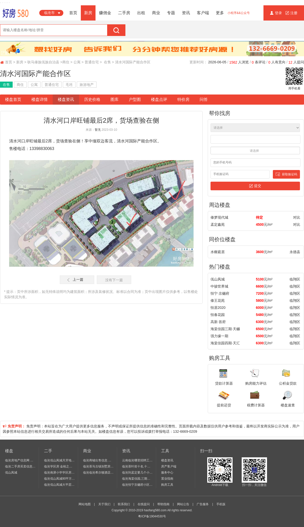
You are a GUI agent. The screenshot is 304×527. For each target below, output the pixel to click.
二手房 (124, 13)
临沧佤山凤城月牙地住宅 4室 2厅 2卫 (59, 460)
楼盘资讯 (66, 99)
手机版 (220, 504)
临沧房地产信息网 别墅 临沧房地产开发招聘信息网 (20, 460)
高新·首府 (218, 322)
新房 (88, 13)
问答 (204, 99)
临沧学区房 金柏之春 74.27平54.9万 (59, 466)
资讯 (186, 13)
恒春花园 (218, 315)
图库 (114, 99)
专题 (171, 13)
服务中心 (167, 472)
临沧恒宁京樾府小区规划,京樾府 (137, 484)
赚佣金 (105, 13)
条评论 (258, 62)
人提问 (296, 62)
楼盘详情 (39, 99)
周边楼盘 (219, 205)
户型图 (135, 99)
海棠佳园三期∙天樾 (225, 329)
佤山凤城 (218, 279)
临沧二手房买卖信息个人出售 (20, 466)
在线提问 (144, 504)
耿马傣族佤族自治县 (43, 62)
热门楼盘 (219, 267)
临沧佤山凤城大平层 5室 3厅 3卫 (59, 484)
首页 (73, 13)
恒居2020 (218, 308)
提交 (255, 186)
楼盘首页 (13, 99)
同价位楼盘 (222, 239)
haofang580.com (155, 510)
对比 (296, 217)
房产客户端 (168, 466)
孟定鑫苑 (218, 224)
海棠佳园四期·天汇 (225, 343)
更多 (220, 13)
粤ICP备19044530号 (152, 516)
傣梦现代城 (219, 217)
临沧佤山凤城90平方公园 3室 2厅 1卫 (59, 478)
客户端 (203, 13)
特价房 (183, 99)
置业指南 (167, 478)
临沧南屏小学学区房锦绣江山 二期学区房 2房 (59, 472)
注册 (291, 13)
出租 (141, 13)
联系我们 (124, 504)
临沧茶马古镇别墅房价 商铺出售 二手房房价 (98, 466)
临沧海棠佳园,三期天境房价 (137, 478)
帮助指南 (163, 504)
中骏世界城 (219, 286)
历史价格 (92, 99)
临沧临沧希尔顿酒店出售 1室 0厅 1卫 (98, 472)
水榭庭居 (218, 252)
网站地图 (85, 504)
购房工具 (219, 358)
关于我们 (104, 504)
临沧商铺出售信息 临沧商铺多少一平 (98, 460)
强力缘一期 (219, 336)
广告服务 (203, 504)
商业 (156, 13)
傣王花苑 (218, 300)
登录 (276, 13)
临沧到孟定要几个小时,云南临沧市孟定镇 (137, 472)
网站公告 (183, 504)
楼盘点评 (159, 99)
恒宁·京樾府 (220, 293)
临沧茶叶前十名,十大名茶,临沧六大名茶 (137, 466)
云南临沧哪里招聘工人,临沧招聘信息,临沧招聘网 (137, 460)
